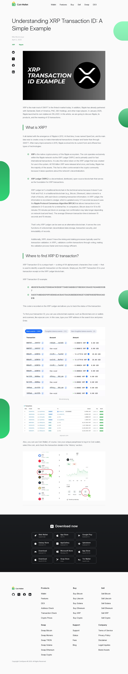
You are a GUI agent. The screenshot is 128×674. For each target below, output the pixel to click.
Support (76, 630)
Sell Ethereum (107, 608)
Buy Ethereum (79, 608)
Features (63, 4)
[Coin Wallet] (20, 4)
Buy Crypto (77, 618)
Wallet (53, 4)
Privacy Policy (104, 635)
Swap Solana (46, 645)
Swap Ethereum (47, 650)
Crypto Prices (46, 618)
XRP (13, 44)
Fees (75, 640)
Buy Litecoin (78, 598)
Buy (72, 4)
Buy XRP (77, 613)
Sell (79, 4)
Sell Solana (106, 603)
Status (75, 635)
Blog (75, 645)
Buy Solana (78, 603)
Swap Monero (47, 635)
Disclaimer (102, 640)
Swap (86, 4)
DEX (95, 4)
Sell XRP (105, 613)
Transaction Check (49, 613)
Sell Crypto (105, 618)
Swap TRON (46, 640)
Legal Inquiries (104, 645)
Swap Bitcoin (46, 630)
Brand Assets (104, 650)
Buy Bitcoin (78, 593)
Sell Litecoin (106, 598)
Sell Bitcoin (105, 593)
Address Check (47, 608)
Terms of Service (105, 630)
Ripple (21, 44)
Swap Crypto (46, 655)
